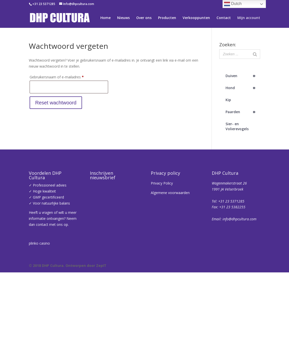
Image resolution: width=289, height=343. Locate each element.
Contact (223, 18)
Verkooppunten (196, 18)
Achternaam (108, 281)
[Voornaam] (165, 272)
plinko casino (39, 243)
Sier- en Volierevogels (237, 126)
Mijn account (248, 18)
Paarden (243, 112)
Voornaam (107, 264)
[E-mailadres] (165, 255)
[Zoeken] (255, 54)
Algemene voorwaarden (170, 192)
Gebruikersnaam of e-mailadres (62, 76)
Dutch (233, 4)
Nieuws (123, 18)
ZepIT (101, 336)
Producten (167, 18)
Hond (243, 88)
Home (105, 18)
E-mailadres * (110, 248)
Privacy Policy (162, 183)
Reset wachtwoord (56, 102)
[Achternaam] (165, 288)
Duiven (243, 76)
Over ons (144, 18)
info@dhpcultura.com (239, 219)
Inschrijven (165, 301)
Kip (228, 99)
